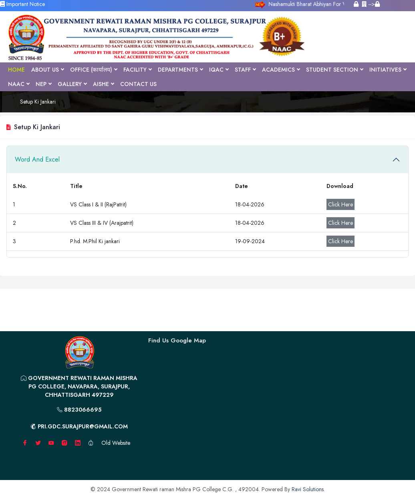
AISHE (103, 84)
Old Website (115, 443)
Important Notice (22, 4)
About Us (47, 70)
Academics (281, 70)
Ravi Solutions (308, 489)
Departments (180, 70)
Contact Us (138, 84)
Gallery (72, 84)
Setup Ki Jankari (38, 102)
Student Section (334, 70)
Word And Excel (37, 159)
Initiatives (387, 70)
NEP (43, 84)
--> (371, 4)
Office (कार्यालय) (93, 70)
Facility (137, 70)
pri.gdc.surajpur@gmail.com (79, 426)
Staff (245, 70)
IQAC (218, 70)
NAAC (18, 84)
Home (16, 70)
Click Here (340, 204)
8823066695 (79, 410)
